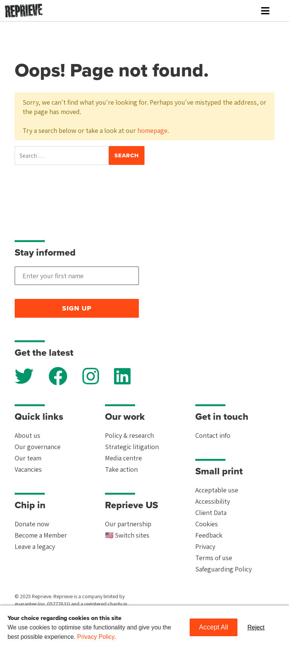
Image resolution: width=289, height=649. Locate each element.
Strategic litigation (132, 446)
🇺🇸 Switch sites (127, 535)
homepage (152, 130)
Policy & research (129, 435)
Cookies (206, 524)
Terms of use (213, 557)
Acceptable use (216, 490)
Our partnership (128, 524)
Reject (256, 627)
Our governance (38, 446)
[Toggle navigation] (265, 10)
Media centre (123, 458)
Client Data (211, 512)
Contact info (212, 435)
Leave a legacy (35, 546)
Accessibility (212, 501)
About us (27, 435)
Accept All (213, 627)
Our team (28, 458)
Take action (121, 469)
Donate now (32, 524)
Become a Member (41, 535)
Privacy (205, 546)
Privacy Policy (95, 637)
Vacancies (28, 469)
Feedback (208, 535)
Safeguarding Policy (223, 569)
